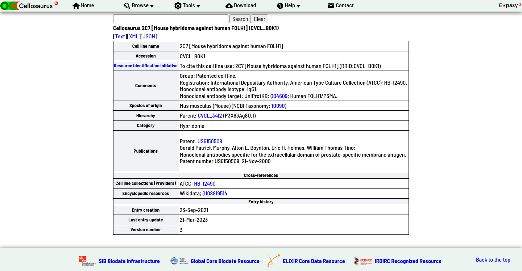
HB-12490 (205, 183)
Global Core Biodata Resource (225, 260)
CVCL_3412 (210, 115)
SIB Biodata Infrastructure (129, 260)
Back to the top (493, 259)
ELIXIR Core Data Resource (314, 260)
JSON (149, 36)
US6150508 (210, 140)
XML (133, 36)
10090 (278, 105)
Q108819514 (214, 193)
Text (120, 36)
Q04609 (279, 95)
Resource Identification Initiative (146, 65)
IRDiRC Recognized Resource (408, 260)
